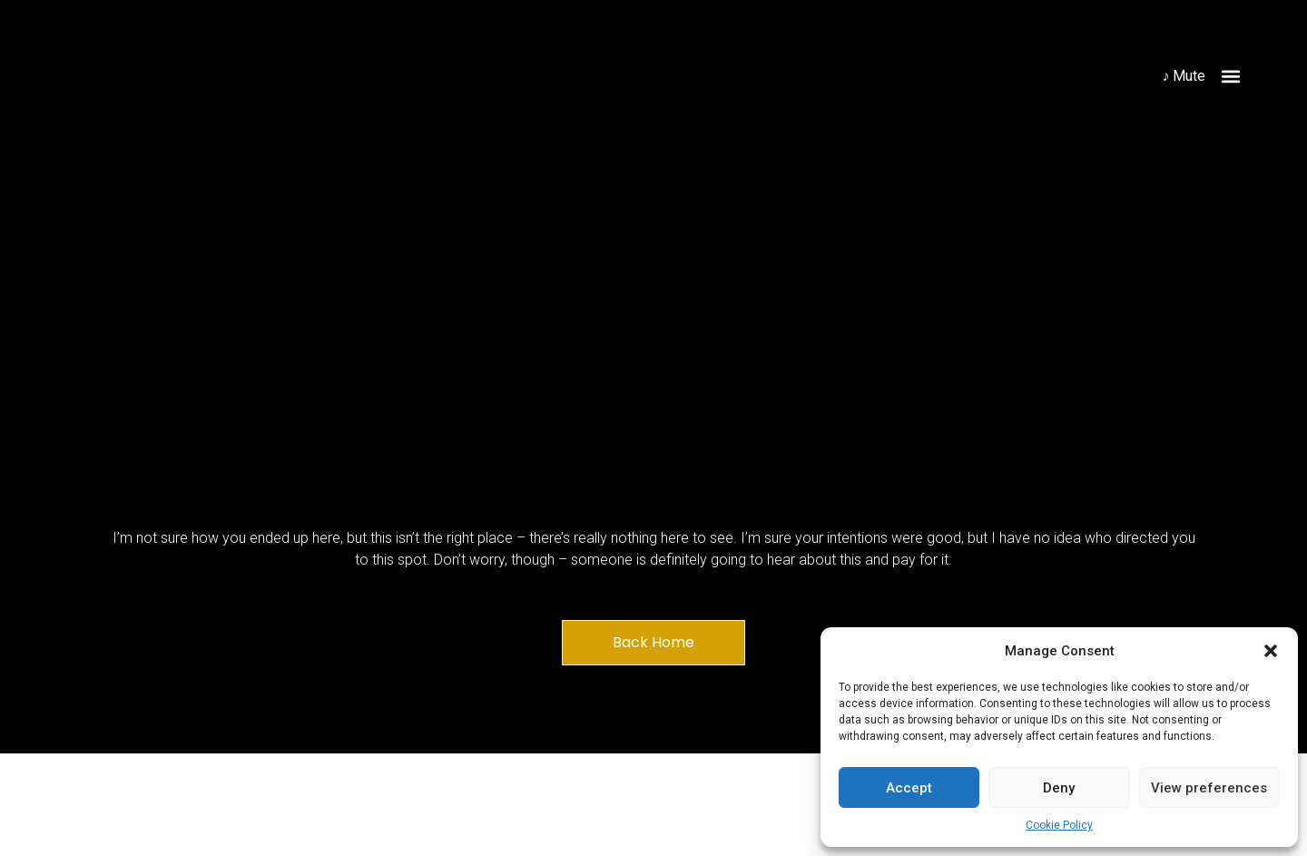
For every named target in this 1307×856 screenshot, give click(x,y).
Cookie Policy (1059, 825)
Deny (1059, 788)
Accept (909, 788)
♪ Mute (1183, 75)
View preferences (1209, 788)
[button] (1271, 651)
